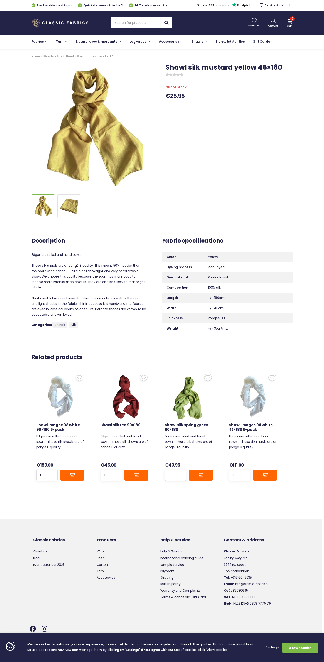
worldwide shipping (53, 5)
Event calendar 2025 (49, 564)
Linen (101, 558)
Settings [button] (272, 647)
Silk (59, 56)
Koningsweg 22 (235, 558)
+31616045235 (238, 577)
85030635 (236, 590)
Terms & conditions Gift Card (183, 597)
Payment (167, 571)
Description (48, 241)
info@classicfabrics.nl (246, 584)
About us (40, 551)
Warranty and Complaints (180, 590)
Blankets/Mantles (230, 41)
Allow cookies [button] (300, 648)
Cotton (102, 564)
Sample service (172, 564)
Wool (100, 551)
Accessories (169, 41)
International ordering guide (181, 558)
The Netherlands (237, 571)
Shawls (197, 41)
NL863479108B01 (240, 597)
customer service (148, 5)
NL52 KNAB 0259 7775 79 (247, 603)
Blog (36, 558)
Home (36, 56)
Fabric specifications (192, 241)
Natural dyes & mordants (96, 41)
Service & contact (275, 5)
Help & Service (171, 551)
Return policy (170, 584)
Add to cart (72, 475)
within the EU (101, 5)
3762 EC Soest (235, 564)
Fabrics (38, 41)
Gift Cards (261, 41)
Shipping (166, 577)
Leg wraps (138, 41)
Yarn (59, 41)
